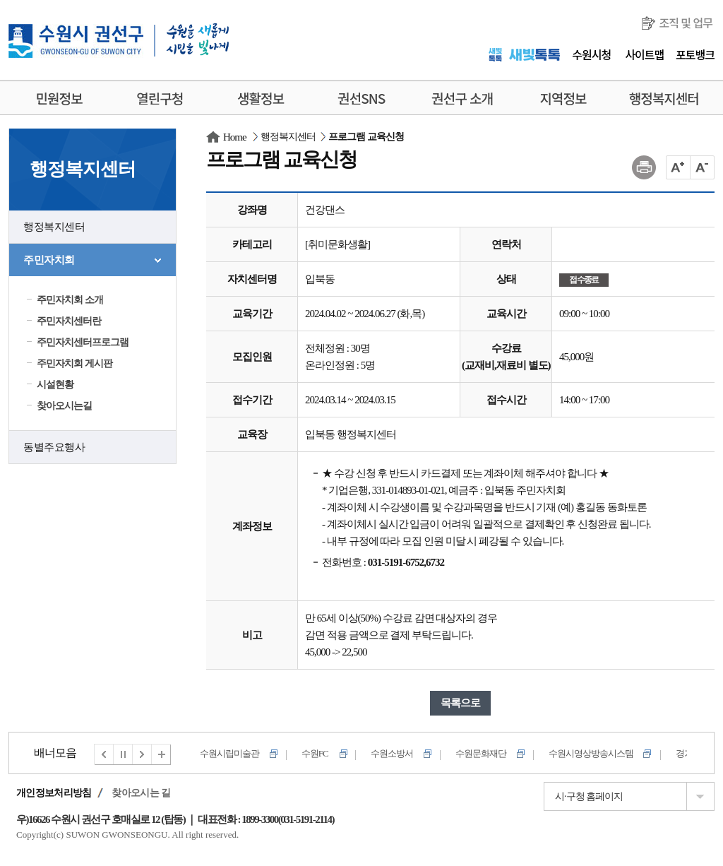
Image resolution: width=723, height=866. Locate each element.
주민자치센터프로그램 (83, 342)
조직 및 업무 (685, 22)
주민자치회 (49, 260)
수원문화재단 (480, 753)
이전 (104, 754)
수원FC (314, 753)
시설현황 (55, 384)
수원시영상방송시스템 (591, 753)
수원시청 (591, 54)
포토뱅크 (695, 54)
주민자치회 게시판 (74, 363)
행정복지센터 (54, 226)
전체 (162, 754)
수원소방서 (392, 753)
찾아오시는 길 (141, 793)
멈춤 (123, 754)
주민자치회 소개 (70, 300)
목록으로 (460, 702)
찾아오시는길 (64, 406)
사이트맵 (644, 54)
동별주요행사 (54, 447)
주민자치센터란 (69, 321)
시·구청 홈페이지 (589, 796)
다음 (143, 754)
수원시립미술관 (229, 753)
